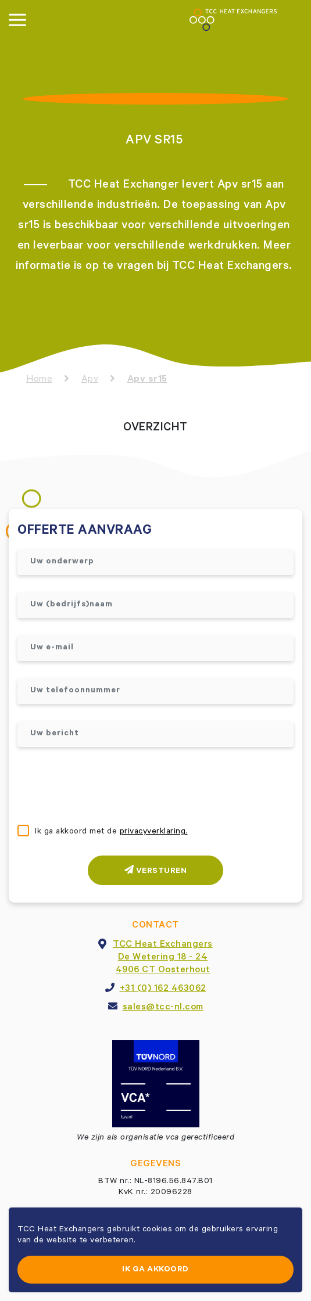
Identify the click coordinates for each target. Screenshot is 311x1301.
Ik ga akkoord (155, 1270)
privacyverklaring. (154, 832)
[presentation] (105, 787)
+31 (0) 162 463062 (163, 989)
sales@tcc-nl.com (163, 1007)
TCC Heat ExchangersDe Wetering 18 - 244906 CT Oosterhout (163, 958)
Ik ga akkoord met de (111, 832)
